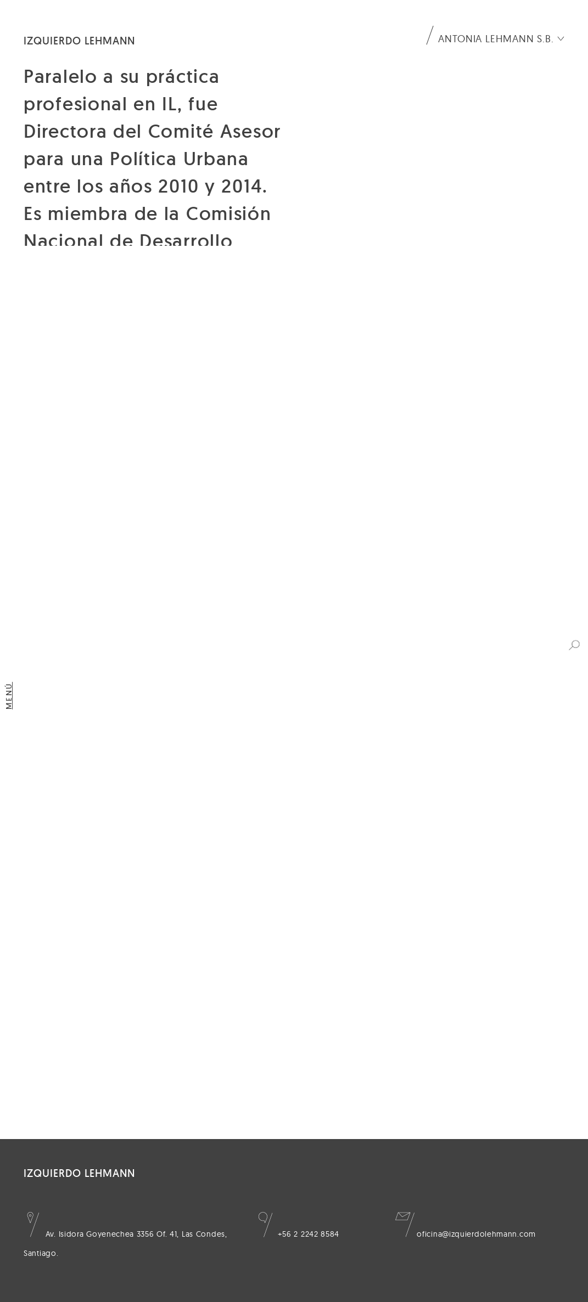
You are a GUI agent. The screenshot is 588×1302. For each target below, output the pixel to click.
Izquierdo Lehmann (79, 40)
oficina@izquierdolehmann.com (465, 1234)
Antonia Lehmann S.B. (496, 38)
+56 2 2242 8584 (297, 1234)
